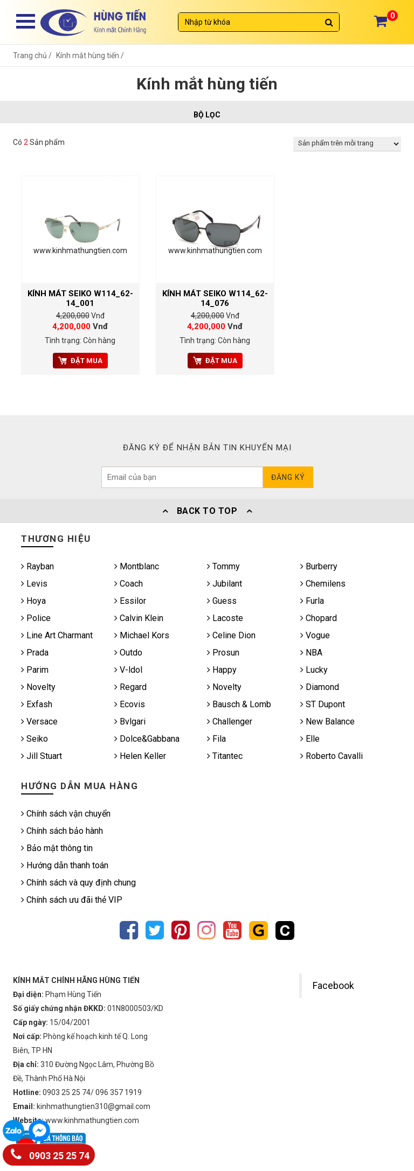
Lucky (314, 670)
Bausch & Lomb (239, 704)
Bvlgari (130, 721)
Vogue (315, 635)
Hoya (33, 601)
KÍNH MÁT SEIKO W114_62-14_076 (215, 298)
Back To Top (207, 511)
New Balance (327, 721)
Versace (39, 721)
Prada (35, 652)
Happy (222, 670)
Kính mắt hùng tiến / (90, 55)
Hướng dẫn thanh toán (64, 865)
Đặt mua (80, 361)
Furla (312, 601)
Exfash (36, 704)
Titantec (225, 756)
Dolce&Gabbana (147, 739)
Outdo (128, 652)
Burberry (318, 566)
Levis (34, 583)
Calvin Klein (138, 618)
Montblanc (136, 566)
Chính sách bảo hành (62, 831)
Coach (128, 583)
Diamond (319, 687)
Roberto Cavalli (331, 756)
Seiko (34, 739)
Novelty (38, 687)
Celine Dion (231, 635)
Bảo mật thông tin (57, 848)
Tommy (223, 566)
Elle (310, 739)
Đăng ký (288, 477)
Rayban (37, 566)
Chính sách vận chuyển (66, 813)
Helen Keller (140, 756)
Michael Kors (141, 635)
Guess (222, 601)
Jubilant (224, 583)
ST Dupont (322, 704)
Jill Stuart (41, 756)
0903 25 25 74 (50, 1153)
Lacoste (225, 618)
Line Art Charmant (57, 635)
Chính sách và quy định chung (78, 882)
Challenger (229, 721)
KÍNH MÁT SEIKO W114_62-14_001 (80, 298)
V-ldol (128, 670)
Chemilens (323, 583)
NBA (311, 652)
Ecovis (129, 704)
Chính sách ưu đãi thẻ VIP (71, 900)
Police (36, 618)
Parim (35, 670)
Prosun (223, 652)
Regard (130, 687)
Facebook (333, 985)
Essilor (130, 601)
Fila (216, 739)
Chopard (318, 618)
